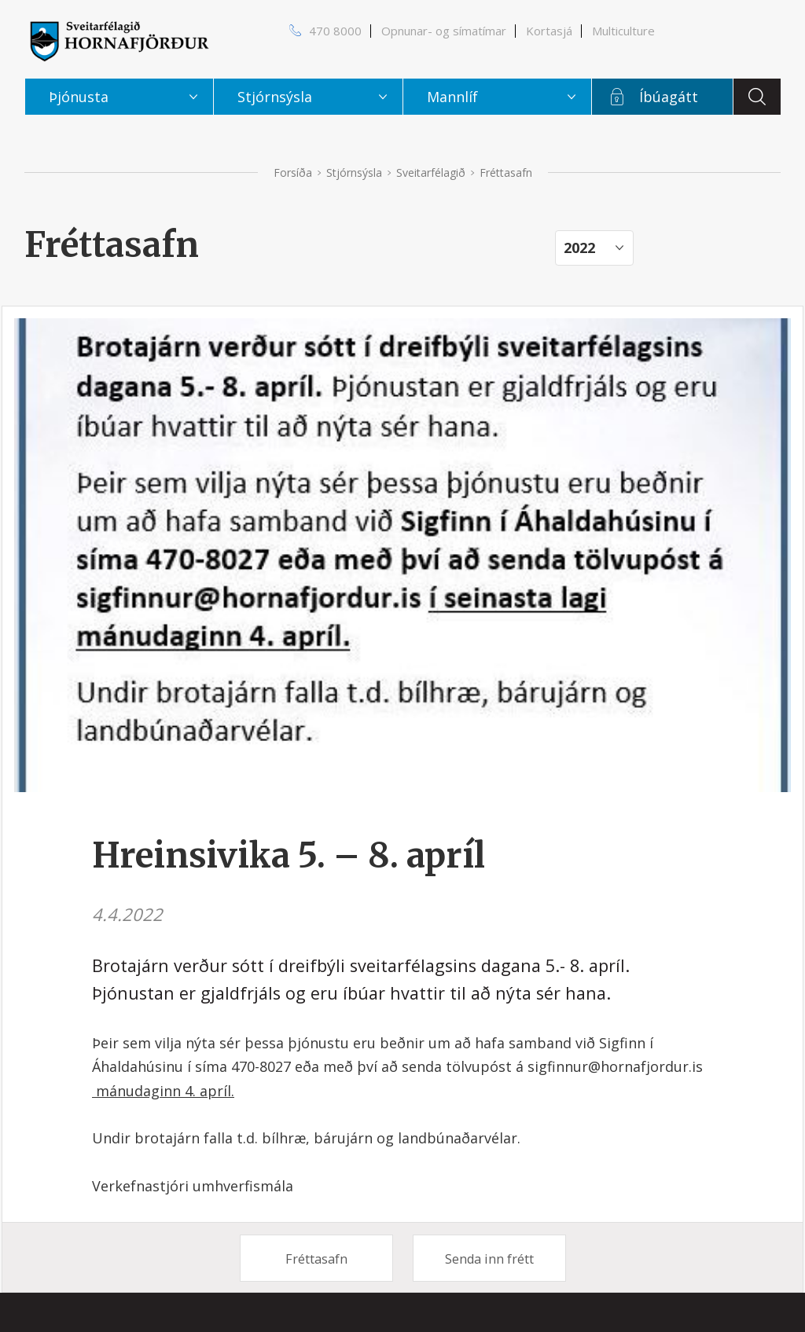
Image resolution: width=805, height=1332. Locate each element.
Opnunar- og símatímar (443, 31)
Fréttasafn (316, 1259)
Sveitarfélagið (430, 172)
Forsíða (293, 172)
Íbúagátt (668, 96)
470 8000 (335, 31)
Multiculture (623, 31)
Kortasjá (549, 31)
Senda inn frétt (489, 1259)
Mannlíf (452, 96)
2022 (579, 247)
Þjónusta (78, 96)
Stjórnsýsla (354, 172)
